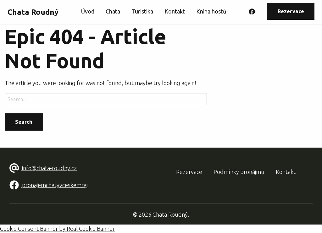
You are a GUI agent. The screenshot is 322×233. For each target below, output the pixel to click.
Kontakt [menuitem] (174, 11)
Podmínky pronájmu (239, 172)
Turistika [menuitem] (142, 11)
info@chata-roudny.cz (43, 168)
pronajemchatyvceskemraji (48, 185)
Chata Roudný (33, 12)
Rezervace (291, 11)
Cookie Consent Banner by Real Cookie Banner (57, 228)
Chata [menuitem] (113, 11)
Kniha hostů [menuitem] (211, 11)
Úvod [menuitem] (87, 11)
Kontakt (286, 172)
